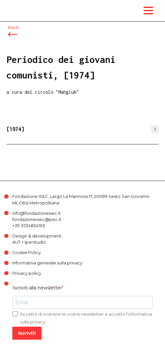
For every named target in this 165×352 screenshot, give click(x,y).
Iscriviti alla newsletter (37, 288)
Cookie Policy (26, 252)
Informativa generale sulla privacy (47, 263)
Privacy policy (26, 273)
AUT (16, 242)
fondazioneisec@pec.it (36, 219)
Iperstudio (35, 242)
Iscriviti (27, 333)
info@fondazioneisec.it (36, 213)
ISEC (13, 6)
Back (13, 27)
